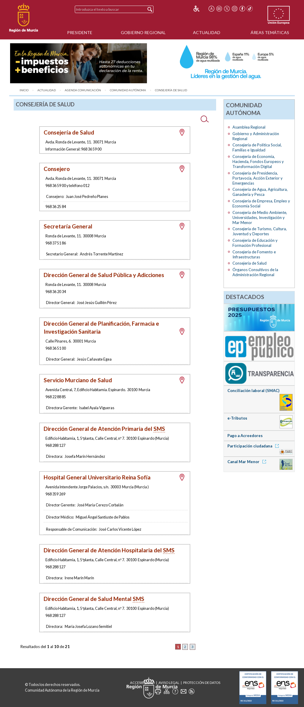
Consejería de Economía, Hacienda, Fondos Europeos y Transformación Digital (258, 161)
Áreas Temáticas (270, 32)
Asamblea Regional (248, 127)
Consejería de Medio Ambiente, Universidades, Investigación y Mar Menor (259, 217)
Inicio (24, 90)
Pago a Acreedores (245, 435)
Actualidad (206, 32)
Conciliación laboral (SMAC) (253, 390)
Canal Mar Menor (247, 461)
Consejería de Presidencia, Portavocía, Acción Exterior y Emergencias (257, 178)
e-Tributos (237, 418)
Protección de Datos (201, 682)
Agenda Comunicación (83, 90)
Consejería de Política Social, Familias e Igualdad (257, 147)
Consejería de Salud (171, 90)
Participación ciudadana (254, 446)
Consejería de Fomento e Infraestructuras (254, 254)
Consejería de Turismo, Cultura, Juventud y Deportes (259, 231)
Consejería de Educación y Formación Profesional (255, 243)
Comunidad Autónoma (128, 90)
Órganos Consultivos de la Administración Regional (255, 272)
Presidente (79, 32)
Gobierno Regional (143, 32)
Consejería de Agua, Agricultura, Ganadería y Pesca (260, 192)
